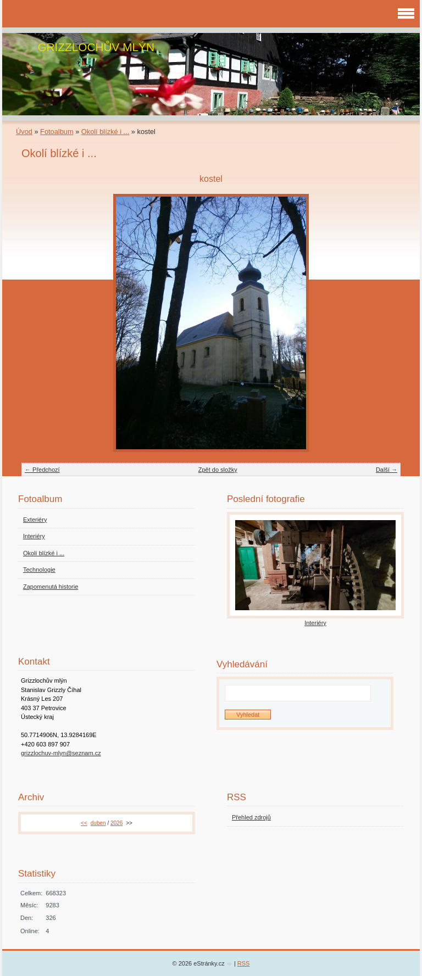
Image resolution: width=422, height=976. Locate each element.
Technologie (39, 569)
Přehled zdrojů (251, 817)
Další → (386, 469)
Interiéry (34, 536)
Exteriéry (35, 519)
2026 (116, 823)
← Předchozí (42, 469)
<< (84, 823)
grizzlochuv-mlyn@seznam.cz (61, 753)
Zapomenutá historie (50, 586)
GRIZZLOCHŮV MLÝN (95, 47)
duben (98, 823)
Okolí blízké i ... (105, 131)
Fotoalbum (56, 131)
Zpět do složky (217, 469)
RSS (243, 963)
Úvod (24, 131)
